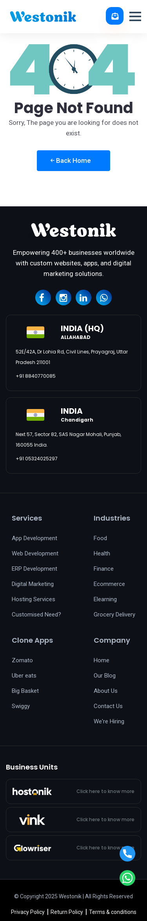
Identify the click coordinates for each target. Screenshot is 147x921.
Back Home (71, 160)
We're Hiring (109, 721)
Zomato (22, 660)
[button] (135, 16)
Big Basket (25, 690)
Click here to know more (105, 791)
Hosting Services (33, 599)
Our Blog (105, 675)
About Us (106, 690)
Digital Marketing (33, 584)
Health (102, 553)
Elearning (105, 599)
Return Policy (67, 912)
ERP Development (34, 568)
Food (100, 538)
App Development (34, 538)
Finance (104, 568)
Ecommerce (109, 584)
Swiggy (21, 706)
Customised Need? (36, 614)
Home (101, 660)
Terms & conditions (112, 912)
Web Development (35, 553)
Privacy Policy (28, 912)
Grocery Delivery (114, 614)
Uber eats (24, 675)
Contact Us (108, 706)
